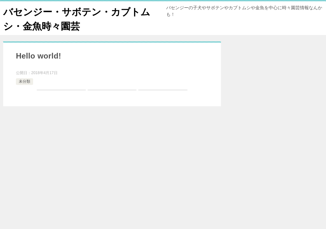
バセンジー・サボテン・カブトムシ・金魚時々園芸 (76, 18)
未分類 (24, 81)
